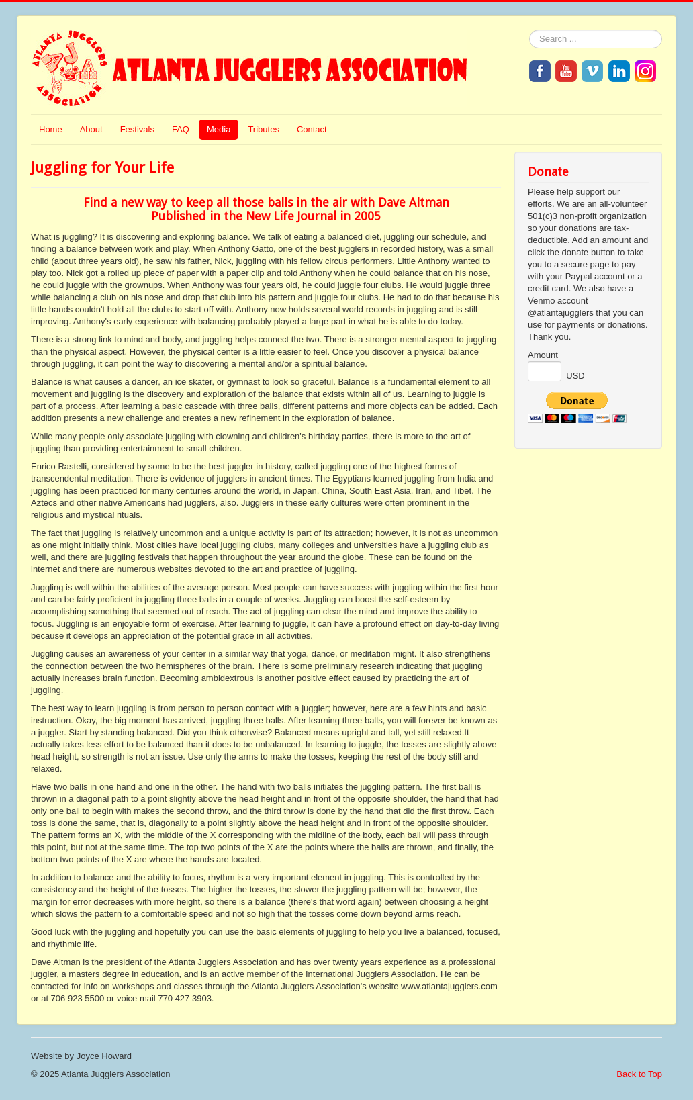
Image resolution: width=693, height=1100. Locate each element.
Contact (312, 129)
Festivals (137, 129)
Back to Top (639, 1074)
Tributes (263, 129)
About (91, 129)
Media (218, 129)
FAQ (180, 129)
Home (50, 129)
